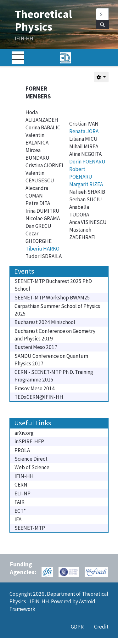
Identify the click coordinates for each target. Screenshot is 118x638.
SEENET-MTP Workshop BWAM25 (52, 297)
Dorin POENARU (87, 161)
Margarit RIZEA (86, 184)
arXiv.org (24, 432)
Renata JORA (83, 131)
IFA (17, 519)
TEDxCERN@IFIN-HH (38, 396)
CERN (20, 484)
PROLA (22, 450)
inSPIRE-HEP (29, 441)
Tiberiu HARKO (42, 248)
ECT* (20, 510)
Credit (101, 626)
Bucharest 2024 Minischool (44, 322)
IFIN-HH (24, 476)
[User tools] (101, 77)
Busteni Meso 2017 (35, 347)
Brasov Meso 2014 (34, 388)
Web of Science (31, 467)
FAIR (19, 502)
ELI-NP (22, 493)
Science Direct (31, 458)
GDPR (77, 626)
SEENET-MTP (29, 527)
